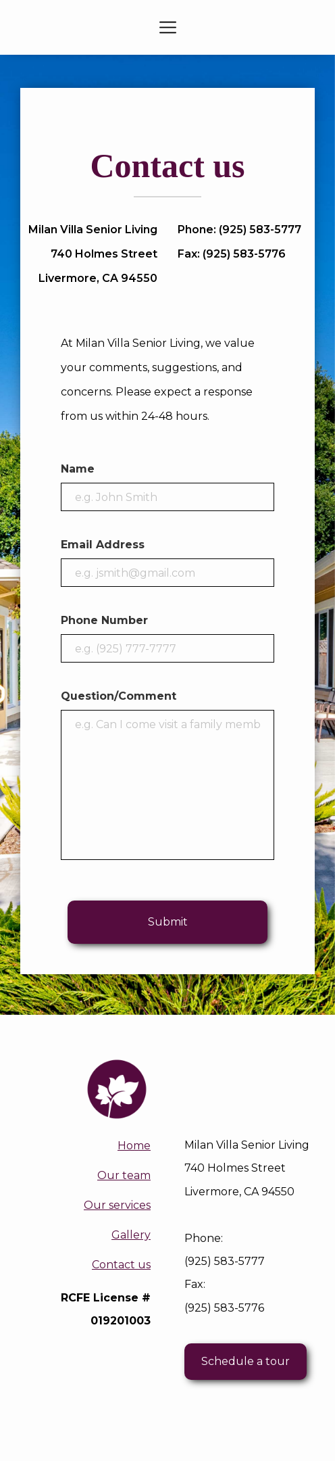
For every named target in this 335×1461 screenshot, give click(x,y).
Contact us (121, 1264)
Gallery (131, 1234)
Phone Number (104, 620)
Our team (124, 1175)
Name (78, 468)
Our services (117, 1205)
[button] (167, 27)
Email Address (103, 544)
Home (134, 1145)
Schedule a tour (245, 1361)
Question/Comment (118, 696)
